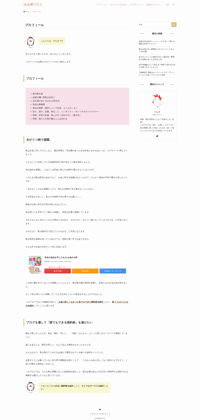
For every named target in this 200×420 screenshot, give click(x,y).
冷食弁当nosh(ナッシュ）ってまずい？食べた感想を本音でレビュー (157, 42)
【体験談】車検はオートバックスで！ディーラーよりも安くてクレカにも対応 (156, 73)
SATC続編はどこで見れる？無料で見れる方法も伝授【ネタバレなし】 (157, 66)
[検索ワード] (157, 24)
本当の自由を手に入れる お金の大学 (61, 257)
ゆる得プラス (32, 4)
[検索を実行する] (174, 24)
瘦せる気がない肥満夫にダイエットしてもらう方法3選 (156, 50)
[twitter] (157, 136)
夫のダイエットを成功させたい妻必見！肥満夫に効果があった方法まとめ (156, 58)
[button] (174, 4)
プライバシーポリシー (100, 414)
